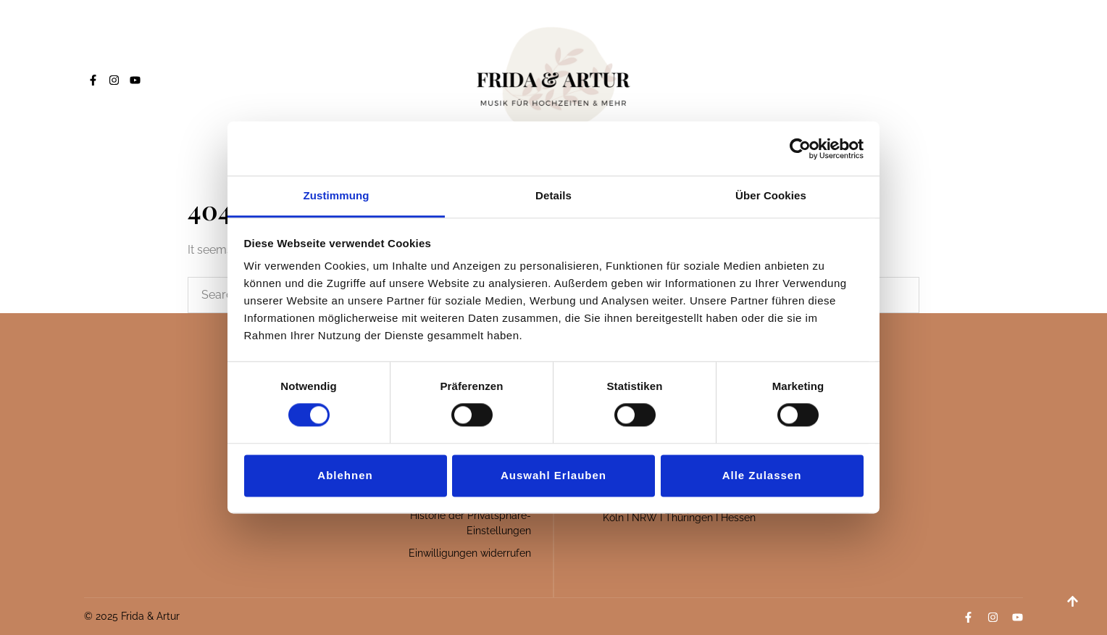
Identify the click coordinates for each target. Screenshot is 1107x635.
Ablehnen (344, 475)
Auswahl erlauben (553, 475)
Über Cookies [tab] (770, 195)
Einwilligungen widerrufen (470, 553)
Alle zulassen (762, 475)
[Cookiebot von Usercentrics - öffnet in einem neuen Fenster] (800, 148)
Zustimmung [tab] (336, 195)
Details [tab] (553, 195)
